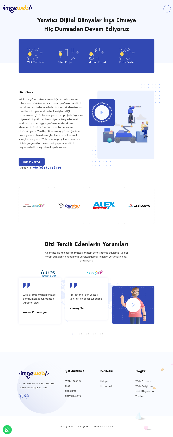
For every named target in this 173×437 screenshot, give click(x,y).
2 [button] (79, 332)
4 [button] (93, 332)
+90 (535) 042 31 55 (46, 167)
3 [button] (86, 332)
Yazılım (139, 396)
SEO (67, 386)
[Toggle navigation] (167, 8)
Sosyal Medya (73, 396)
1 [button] (72, 332)
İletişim (104, 381)
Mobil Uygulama (144, 391)
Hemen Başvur (31, 161)
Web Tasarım (73, 381)
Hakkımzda (106, 386)
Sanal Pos (70, 391)
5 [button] (100, 332)
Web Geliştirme (144, 386)
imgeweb (85, 426)
